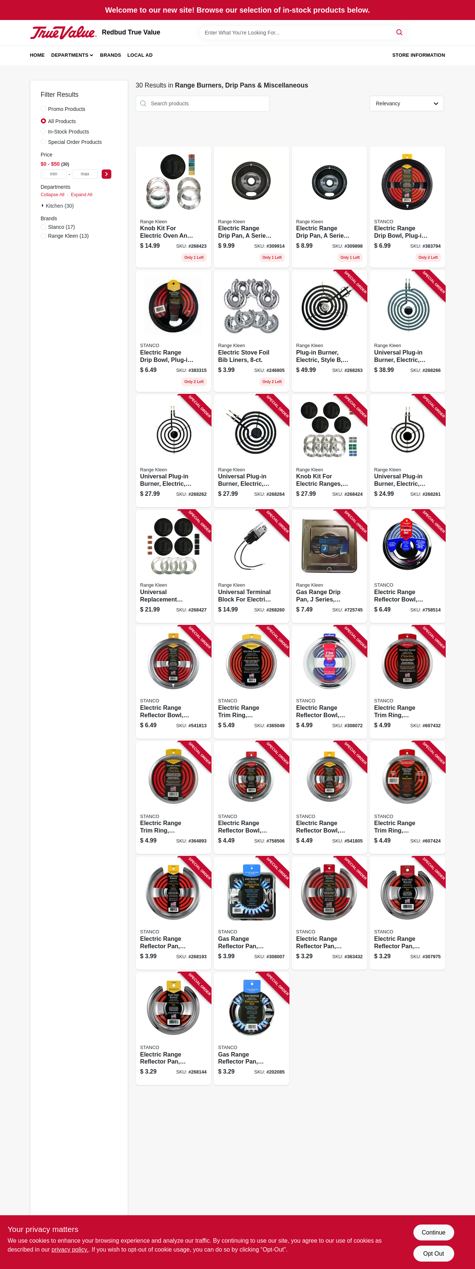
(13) (68, 236)
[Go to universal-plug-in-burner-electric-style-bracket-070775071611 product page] (407, 451)
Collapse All (53, 194)
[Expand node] (43, 205)
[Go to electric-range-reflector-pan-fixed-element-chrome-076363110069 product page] (173, 1028)
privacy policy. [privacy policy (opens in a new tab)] (70, 1249)
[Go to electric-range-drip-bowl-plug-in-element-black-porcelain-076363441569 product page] (173, 331)
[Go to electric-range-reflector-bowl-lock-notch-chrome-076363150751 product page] (251, 797)
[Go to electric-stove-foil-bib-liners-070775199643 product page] (251, 331)
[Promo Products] (43, 108)
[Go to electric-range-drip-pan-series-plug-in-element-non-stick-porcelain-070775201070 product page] (329, 207)
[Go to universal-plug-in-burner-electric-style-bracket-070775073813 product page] (407, 331)
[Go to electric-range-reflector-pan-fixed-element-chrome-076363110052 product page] (173, 913)
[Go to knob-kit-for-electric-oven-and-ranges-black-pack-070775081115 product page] (173, 207)
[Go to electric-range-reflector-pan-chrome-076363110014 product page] (329, 913)
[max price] (85, 174)
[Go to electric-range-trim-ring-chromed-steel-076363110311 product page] (407, 682)
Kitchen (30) (60, 206)
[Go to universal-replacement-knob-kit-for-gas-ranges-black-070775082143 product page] (173, 566)
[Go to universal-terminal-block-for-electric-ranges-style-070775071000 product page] (251, 566)
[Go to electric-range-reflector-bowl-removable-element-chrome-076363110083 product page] (329, 797)
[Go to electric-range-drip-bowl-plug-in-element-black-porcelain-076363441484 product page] (407, 207)
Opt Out (433, 1253)
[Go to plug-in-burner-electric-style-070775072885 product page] (329, 331)
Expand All (81, 194)
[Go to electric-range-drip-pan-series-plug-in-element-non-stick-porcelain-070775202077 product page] (251, 207)
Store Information (418, 55)
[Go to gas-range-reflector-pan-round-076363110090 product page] (251, 1028)
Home (37, 55)
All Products (62, 121)
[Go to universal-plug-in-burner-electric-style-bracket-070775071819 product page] (173, 451)
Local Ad (140, 55)
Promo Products (66, 109)
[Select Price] (106, 174)
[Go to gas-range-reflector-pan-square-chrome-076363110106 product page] (251, 913)
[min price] (54, 174)
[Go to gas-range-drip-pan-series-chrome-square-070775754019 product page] (329, 566)
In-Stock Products (68, 132)
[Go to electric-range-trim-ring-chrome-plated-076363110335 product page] (251, 682)
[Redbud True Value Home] (63, 32)
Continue (433, 1232)
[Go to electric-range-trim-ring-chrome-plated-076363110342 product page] (173, 797)
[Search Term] (303, 32)
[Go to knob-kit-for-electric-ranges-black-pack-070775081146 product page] (329, 451)
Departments (69, 55)
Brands (110, 55)
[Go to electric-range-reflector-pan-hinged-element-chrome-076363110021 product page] (407, 913)
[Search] (399, 32)
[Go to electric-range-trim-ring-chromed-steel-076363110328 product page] (407, 797)
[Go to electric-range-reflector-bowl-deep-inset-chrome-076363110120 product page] (329, 682)
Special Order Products (75, 142)
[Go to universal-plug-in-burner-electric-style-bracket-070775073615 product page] (251, 451)
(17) (61, 227)
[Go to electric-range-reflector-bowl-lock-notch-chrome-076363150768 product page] (407, 566)
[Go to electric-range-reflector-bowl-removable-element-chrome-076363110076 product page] (173, 682)
